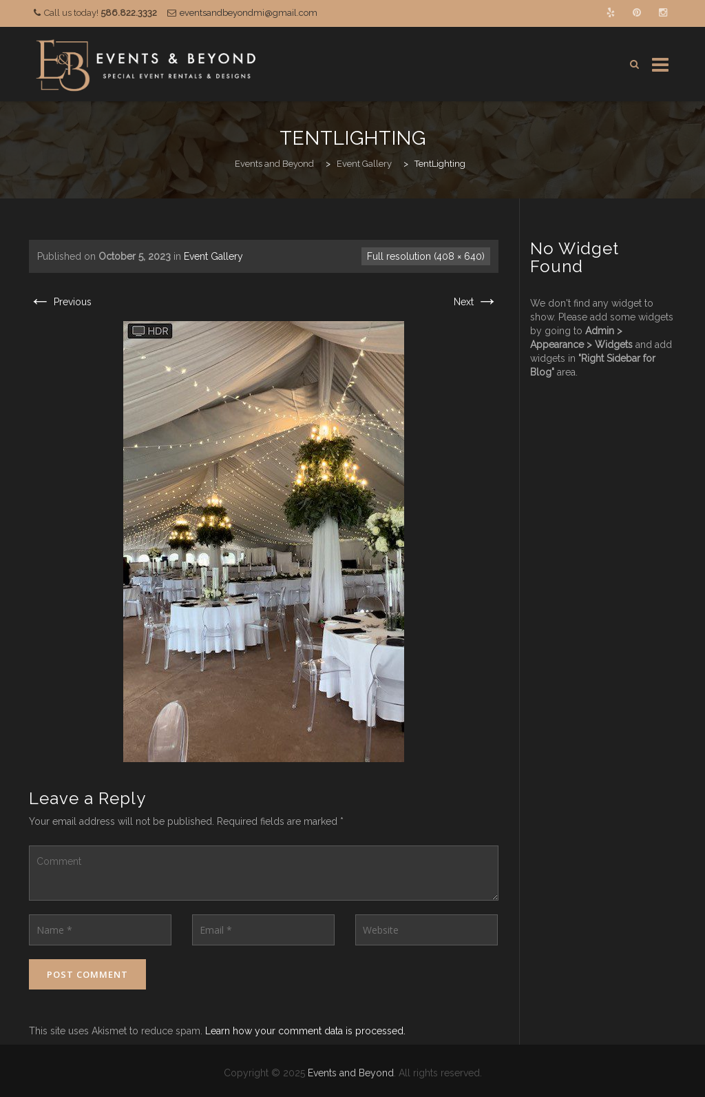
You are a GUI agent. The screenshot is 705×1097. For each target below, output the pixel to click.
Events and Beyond (351, 1072)
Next (476, 301)
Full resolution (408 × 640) (426, 256)
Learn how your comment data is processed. (305, 1030)
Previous (60, 301)
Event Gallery (213, 256)
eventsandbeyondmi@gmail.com (248, 13)
